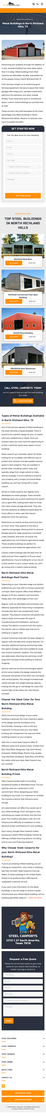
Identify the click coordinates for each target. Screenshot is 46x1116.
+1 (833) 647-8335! (34, 898)
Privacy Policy (17, 1109)
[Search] (33, 4)
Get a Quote (14, 263)
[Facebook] (3, 1086)
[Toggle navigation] (42, 4)
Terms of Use (29, 1109)
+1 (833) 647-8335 (24, 401)
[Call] (38, 4)
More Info (32, 263)
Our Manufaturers (29, 1100)
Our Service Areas (29, 1093)
